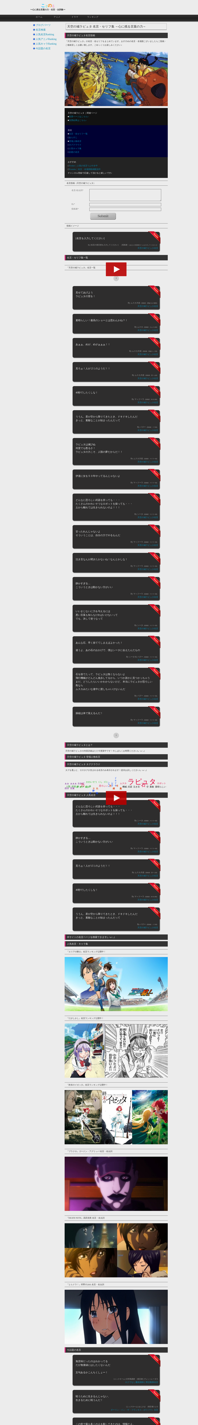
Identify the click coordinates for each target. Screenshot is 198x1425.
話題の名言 (74, 152)
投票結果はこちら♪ (78, 120)
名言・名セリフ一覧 (78, 134)
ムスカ (123, 783)
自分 (67, 788)
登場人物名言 (75, 141)
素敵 (152, 787)
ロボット (161, 783)
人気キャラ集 (75, 148)
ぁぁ (67, 783)
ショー (108, 782)
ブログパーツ (43, 25)
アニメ (57, 17)
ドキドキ (115, 780)
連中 (81, 787)
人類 (68, 786)
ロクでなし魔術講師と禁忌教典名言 (141, 1382)
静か (93, 789)
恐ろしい (103, 786)
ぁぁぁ (73, 783)
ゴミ (106, 782)
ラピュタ (142, 782)
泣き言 (136, 787)
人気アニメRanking (46, 39)
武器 (130, 787)
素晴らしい (160, 787)
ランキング (93, 17)
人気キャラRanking (46, 43)
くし (100, 782)
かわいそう (91, 782)
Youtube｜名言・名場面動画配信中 (85, 169)
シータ (112, 782)
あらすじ (73, 137)
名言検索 (41, 29)
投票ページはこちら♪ (79, 116)
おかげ (81, 783)
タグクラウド (75, 145)
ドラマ (75, 17)
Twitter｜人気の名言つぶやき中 (83, 166)
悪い (110, 784)
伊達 (74, 786)
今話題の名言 (43, 48)
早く (117, 784)
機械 (124, 787)
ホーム (39, 17)
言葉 (72, 788)
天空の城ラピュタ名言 (148, 248)
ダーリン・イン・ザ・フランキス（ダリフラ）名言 (134, 1410)
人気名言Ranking (45, 34)
